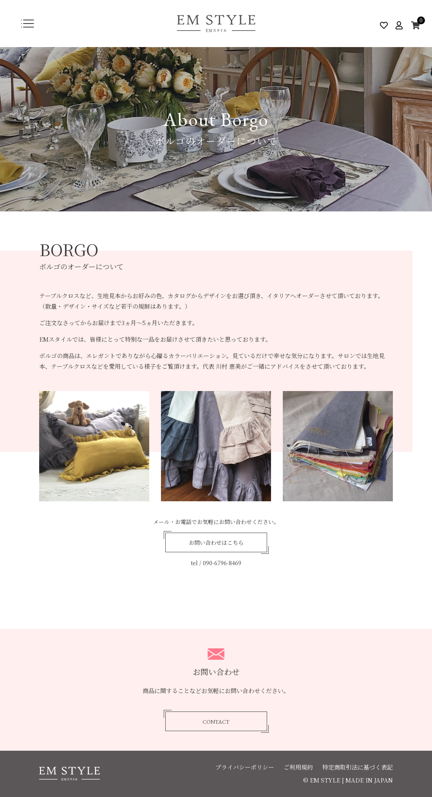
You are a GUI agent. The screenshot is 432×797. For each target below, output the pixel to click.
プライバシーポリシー (244, 767)
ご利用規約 (298, 767)
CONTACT (216, 721)
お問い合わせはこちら (216, 542)
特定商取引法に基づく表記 (357, 767)
